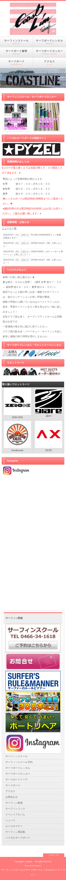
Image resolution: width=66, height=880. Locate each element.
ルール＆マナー (14, 826)
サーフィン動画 (14, 803)
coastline (28, 861)
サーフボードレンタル (49, 42)
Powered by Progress (33, 865)
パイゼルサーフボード (17, 837)
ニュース (10, 820)
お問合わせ (11, 797)
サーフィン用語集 (15, 832)
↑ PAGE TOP (53, 855)
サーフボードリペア (16, 779)
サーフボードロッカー (49, 52)
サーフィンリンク (15, 808)
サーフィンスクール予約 (19, 762)
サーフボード (16, 62)
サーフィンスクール (16, 42)
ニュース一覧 (9, 228)
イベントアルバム (15, 814)
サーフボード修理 (16, 52)
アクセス (49, 62)
